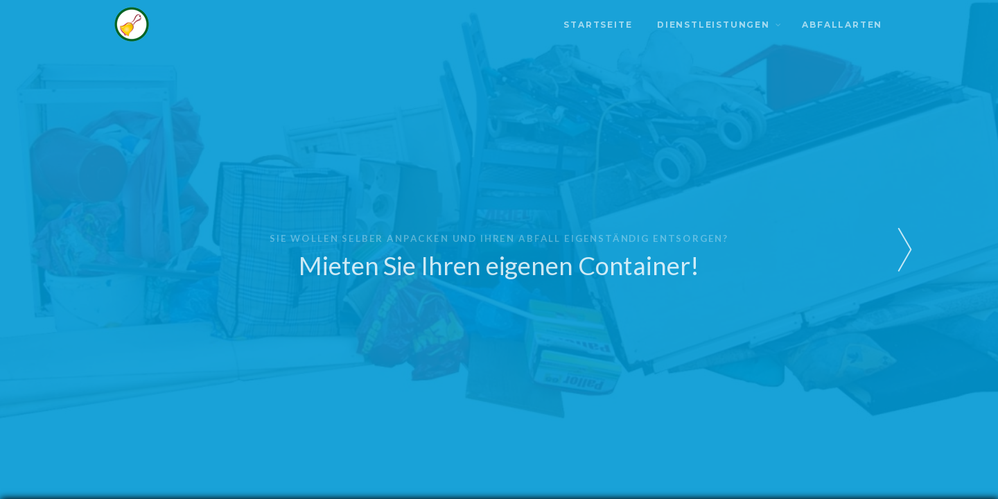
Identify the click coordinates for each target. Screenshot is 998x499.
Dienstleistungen (713, 24)
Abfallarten (842, 24)
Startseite (597, 24)
